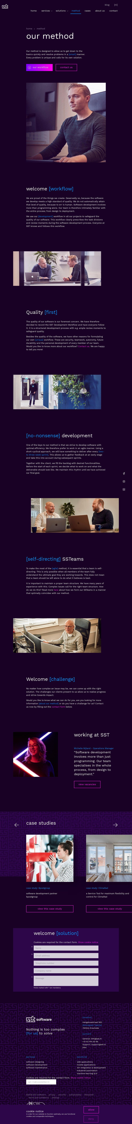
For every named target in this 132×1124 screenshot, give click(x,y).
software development (36, 1065)
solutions (62, 10)
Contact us (83, 346)
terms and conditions (39, 1097)
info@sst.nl (96, 1039)
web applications (85, 1062)
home (34, 10)
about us (100, 10)
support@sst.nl (98, 1044)
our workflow (38, 67)
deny (91, 1118)
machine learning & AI (87, 1073)
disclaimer (89, 1095)
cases (87, 10)
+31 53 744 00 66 (90, 1041)
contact (113, 10)
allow (91, 1109)
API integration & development (91, 1068)
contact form (58, 707)
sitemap (55, 1097)
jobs (84, 1047)
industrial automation (87, 1070)
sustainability (75, 1095)
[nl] (116, 5)
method (76, 10)
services (47, 10)
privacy (52, 1095)
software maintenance (36, 1068)
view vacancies (87, 784)
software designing (35, 1062)
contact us (66, 67)
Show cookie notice (88, 942)
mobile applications (86, 1065)
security (62, 1095)
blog (107, 5)
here (56, 590)
